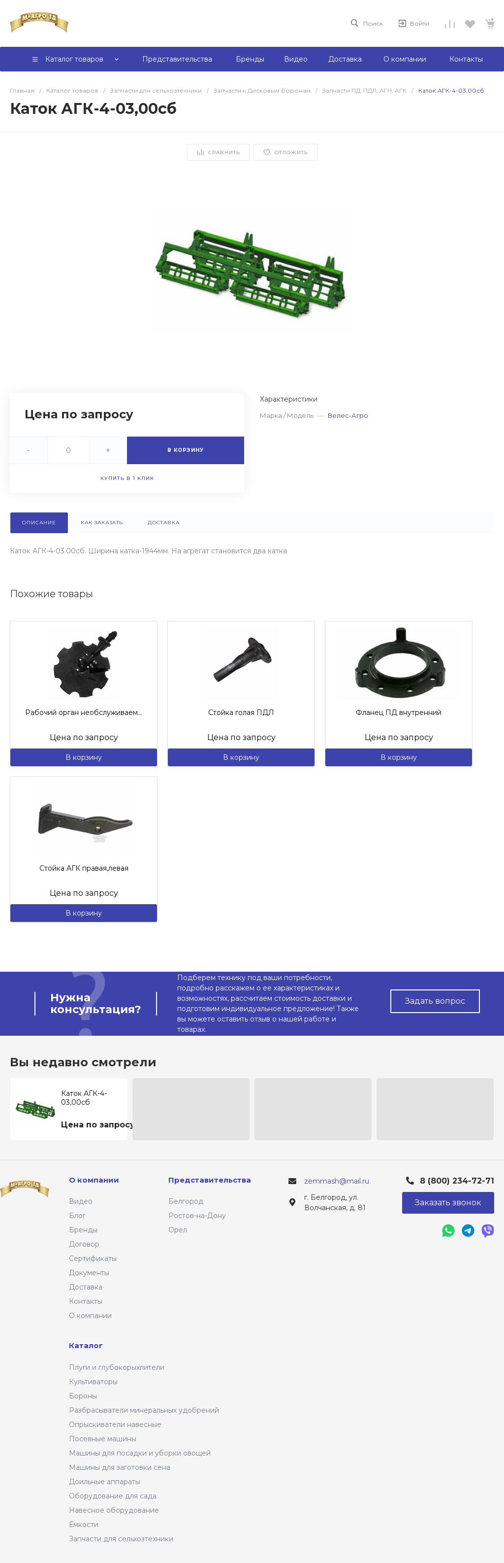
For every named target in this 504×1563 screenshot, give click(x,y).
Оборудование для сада (113, 1496)
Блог (77, 1215)
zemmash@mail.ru (336, 1181)
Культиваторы (93, 1381)
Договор (84, 1244)
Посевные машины (102, 1438)
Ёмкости (83, 1524)
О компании (90, 1315)
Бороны (83, 1396)
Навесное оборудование (114, 1510)
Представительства (209, 1180)
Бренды (83, 1229)
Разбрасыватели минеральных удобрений (144, 1410)
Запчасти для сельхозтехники (121, 1538)
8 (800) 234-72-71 (457, 1181)
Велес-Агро (348, 415)
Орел (177, 1229)
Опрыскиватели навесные (115, 1424)
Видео (81, 1201)
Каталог (86, 1345)
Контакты (85, 1301)
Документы (89, 1272)
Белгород (185, 1201)
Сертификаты (93, 1258)
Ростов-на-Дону (197, 1215)
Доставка (85, 1287)
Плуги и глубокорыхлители (116, 1367)
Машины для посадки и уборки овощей (140, 1453)
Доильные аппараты (104, 1481)
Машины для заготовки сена (119, 1467)
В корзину (83, 757)
